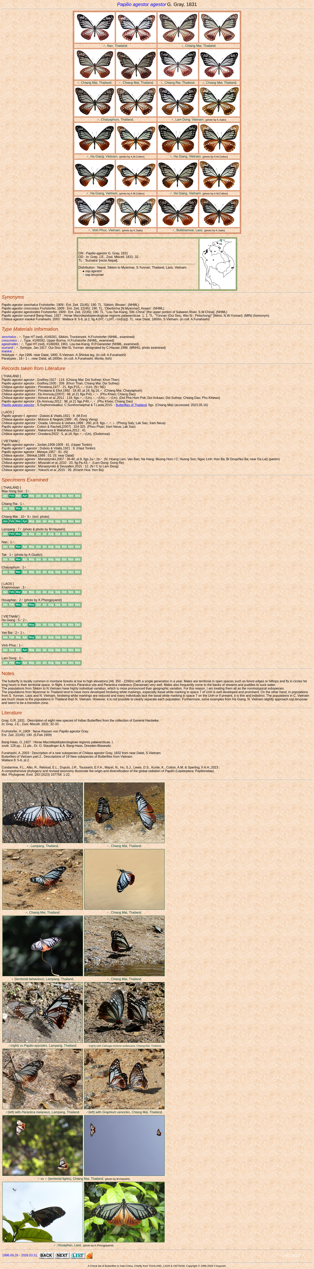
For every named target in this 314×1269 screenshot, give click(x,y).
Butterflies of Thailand (131, 405)
